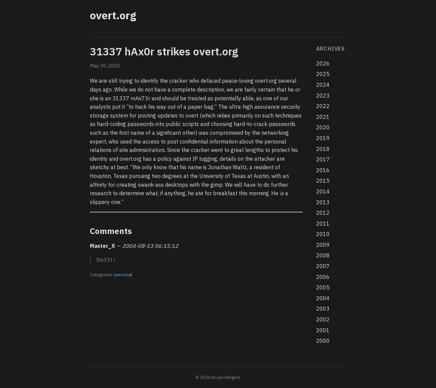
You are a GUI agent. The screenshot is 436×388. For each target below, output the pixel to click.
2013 (323, 202)
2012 (323, 212)
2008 (323, 255)
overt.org (113, 15)
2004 (323, 298)
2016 (323, 170)
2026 (323, 63)
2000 (323, 340)
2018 (323, 149)
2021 (323, 116)
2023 (323, 95)
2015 (323, 180)
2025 (323, 74)
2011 (323, 223)
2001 (323, 330)
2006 (323, 277)
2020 (323, 127)
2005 (323, 287)
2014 (323, 191)
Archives (330, 48)
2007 (323, 266)
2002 (323, 319)
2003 (323, 308)
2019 (323, 138)
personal (123, 274)
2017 (323, 159)
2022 (323, 106)
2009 (323, 244)
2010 (323, 234)
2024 (323, 84)
